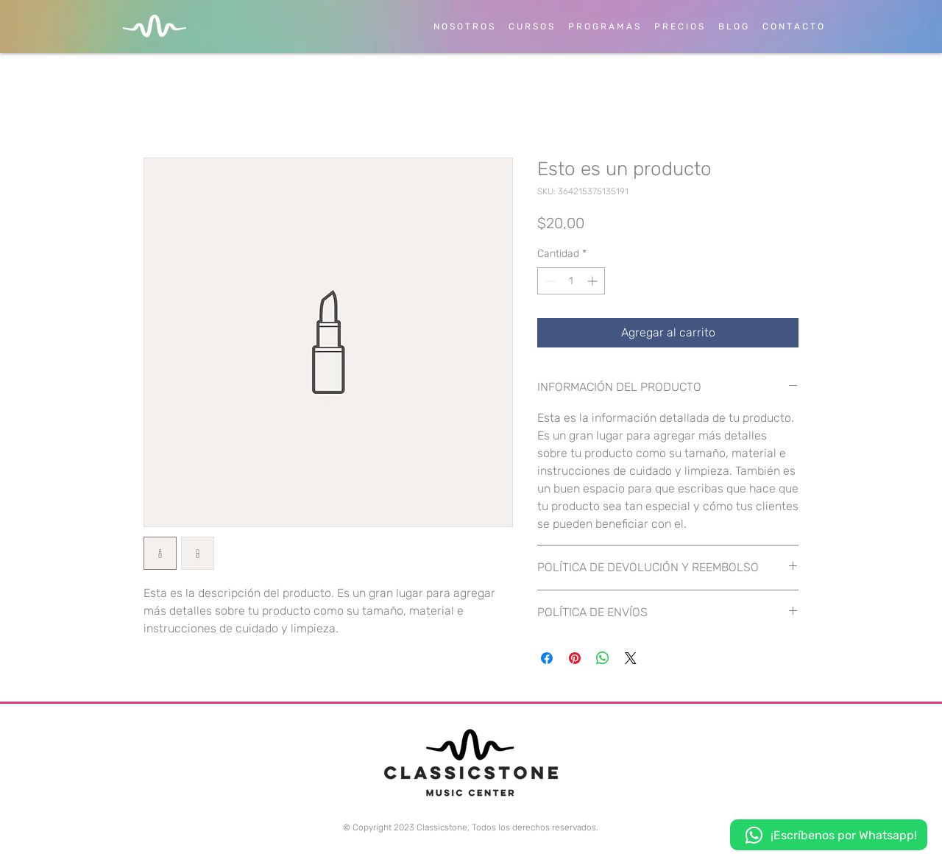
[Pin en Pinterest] (575, 658)
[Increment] (593, 281)
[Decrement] (548, 281)
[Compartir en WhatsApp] (603, 658)
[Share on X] (631, 658)
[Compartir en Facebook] (547, 658)
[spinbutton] (571, 281)
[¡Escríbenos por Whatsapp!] (828, 834)
